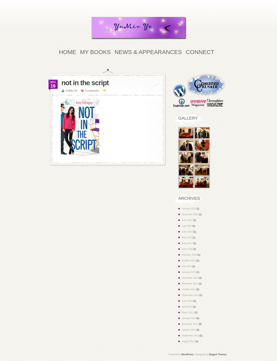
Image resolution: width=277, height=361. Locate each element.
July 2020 (187, 226)
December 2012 (190, 324)
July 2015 (187, 266)
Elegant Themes (218, 354)
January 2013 (189, 318)
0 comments (92, 90)
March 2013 (188, 312)
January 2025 (189, 208)
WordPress (187, 354)
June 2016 (187, 249)
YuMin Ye (71, 90)
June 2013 (187, 301)
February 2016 (189, 254)
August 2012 (188, 341)
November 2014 (190, 283)
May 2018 (187, 237)
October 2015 (189, 260)
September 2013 (190, 295)
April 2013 (187, 306)
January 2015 (189, 272)
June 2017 (187, 243)
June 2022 (187, 220)
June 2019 (187, 231)
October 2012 (189, 329)
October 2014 (189, 289)
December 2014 (190, 278)
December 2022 (190, 214)
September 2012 (190, 335)
